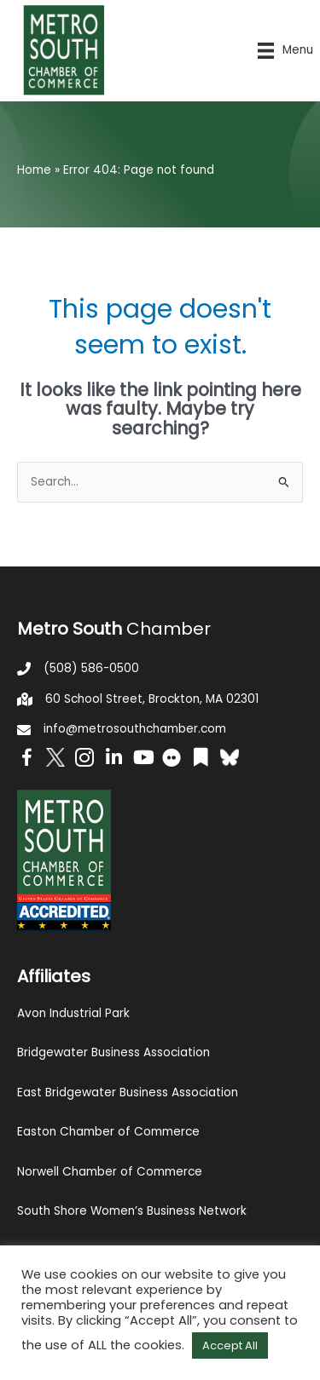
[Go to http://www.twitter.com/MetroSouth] (55, 757)
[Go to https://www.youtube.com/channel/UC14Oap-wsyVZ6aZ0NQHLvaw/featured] (142, 759)
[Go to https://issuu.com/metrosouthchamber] (200, 759)
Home (34, 170)
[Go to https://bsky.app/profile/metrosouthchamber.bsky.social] (229, 757)
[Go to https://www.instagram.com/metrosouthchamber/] (84, 760)
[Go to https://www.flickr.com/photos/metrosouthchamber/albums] (171, 760)
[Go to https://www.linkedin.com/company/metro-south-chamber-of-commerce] (113, 759)
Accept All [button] (230, 1345)
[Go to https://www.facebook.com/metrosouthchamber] (26, 760)
